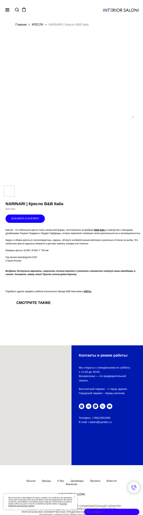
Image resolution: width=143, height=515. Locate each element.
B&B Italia (99, 230)
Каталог (31, 447)
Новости (112, 447)
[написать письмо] (109, 406)
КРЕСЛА (38, 24)
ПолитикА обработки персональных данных (71, 481)
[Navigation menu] (7, 9)
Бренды (46, 447)
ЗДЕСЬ (87, 291)
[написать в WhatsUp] (95, 406)
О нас (60, 447)
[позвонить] (102, 406)
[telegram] (88, 406)
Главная (21, 24)
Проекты (95, 447)
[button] (17, 9)
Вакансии (71, 450)
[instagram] (81, 406)
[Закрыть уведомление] (74, 496)
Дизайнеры (77, 447)
